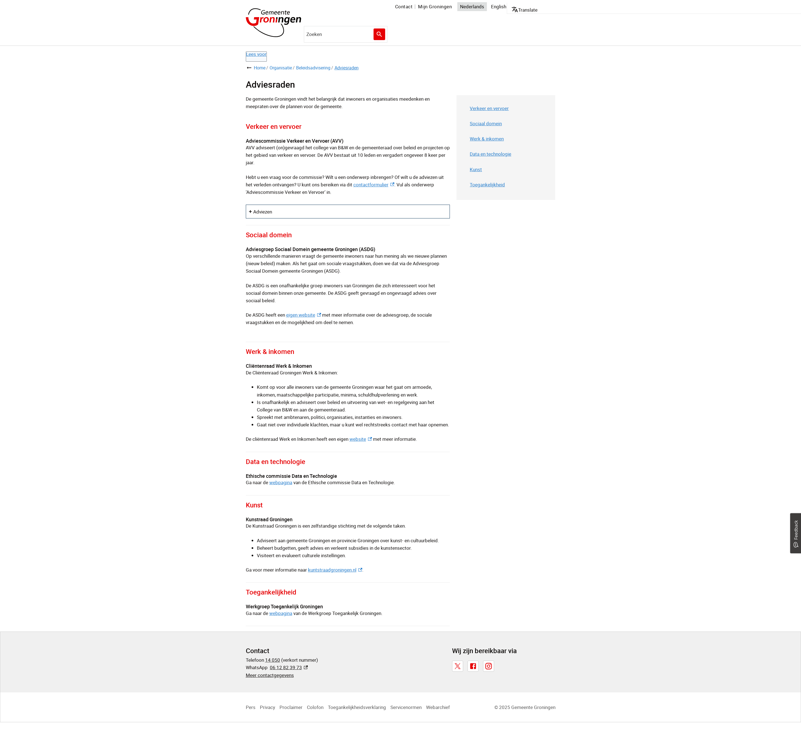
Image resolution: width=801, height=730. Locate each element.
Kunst (476, 169)
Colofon (315, 707)
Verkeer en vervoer (489, 108)
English (498, 6)
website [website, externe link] (360, 439)
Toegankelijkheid (487, 184)
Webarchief (438, 707)
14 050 (272, 660)
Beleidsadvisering (313, 68)
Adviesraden (347, 68)
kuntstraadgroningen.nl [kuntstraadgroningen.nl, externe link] (335, 570)
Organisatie (281, 68)
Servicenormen (406, 707)
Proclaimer (291, 707)
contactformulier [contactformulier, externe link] (373, 184)
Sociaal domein (486, 123)
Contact (404, 6)
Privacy (267, 707)
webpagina (280, 482)
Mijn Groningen (435, 6)
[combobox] (345, 34)
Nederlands (472, 6)
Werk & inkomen (487, 138)
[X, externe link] (457, 666)
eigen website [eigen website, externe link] (303, 315)
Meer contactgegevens (270, 675)
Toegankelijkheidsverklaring (357, 707)
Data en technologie (490, 154)
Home (259, 68)
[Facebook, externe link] (473, 666)
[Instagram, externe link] (488, 666)
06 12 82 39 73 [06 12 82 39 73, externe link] (289, 667)
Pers (250, 707)
